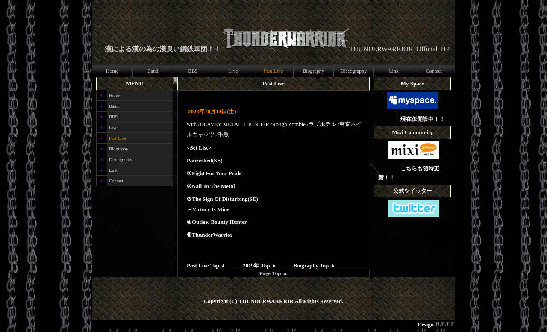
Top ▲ (280, 273)
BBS (193, 71)
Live (233, 71)
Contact (434, 71)
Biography (313, 71)
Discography (354, 71)
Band (152, 71)
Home (112, 71)
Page (265, 273)
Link (394, 71)
